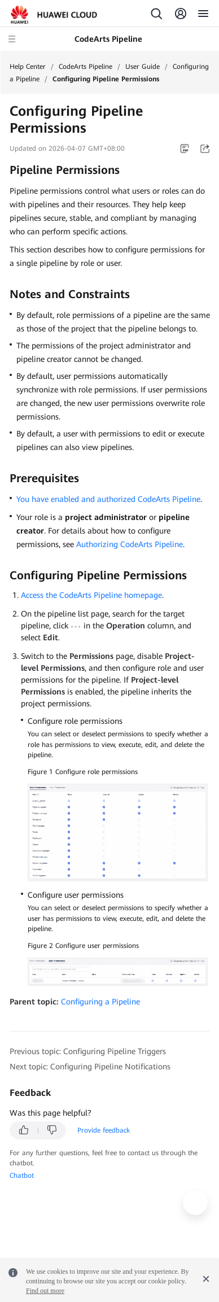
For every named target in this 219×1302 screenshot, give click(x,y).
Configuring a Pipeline (100, 1001)
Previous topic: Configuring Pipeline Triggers (88, 1051)
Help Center (28, 67)
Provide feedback (103, 1130)
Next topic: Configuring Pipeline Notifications (90, 1066)
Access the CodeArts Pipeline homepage (91, 595)
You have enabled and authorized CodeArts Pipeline (108, 499)
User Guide (142, 67)
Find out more (45, 1291)
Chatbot (22, 1175)
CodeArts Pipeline (85, 67)
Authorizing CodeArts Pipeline (129, 544)
